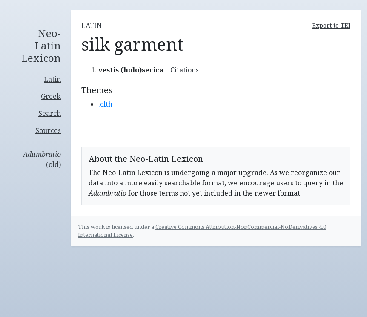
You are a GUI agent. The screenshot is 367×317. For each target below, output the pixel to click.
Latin (52, 79)
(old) (42, 159)
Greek (51, 96)
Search (49, 113)
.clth (105, 104)
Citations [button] (184, 70)
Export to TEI (331, 25)
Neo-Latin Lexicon (41, 45)
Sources (48, 130)
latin (91, 25)
